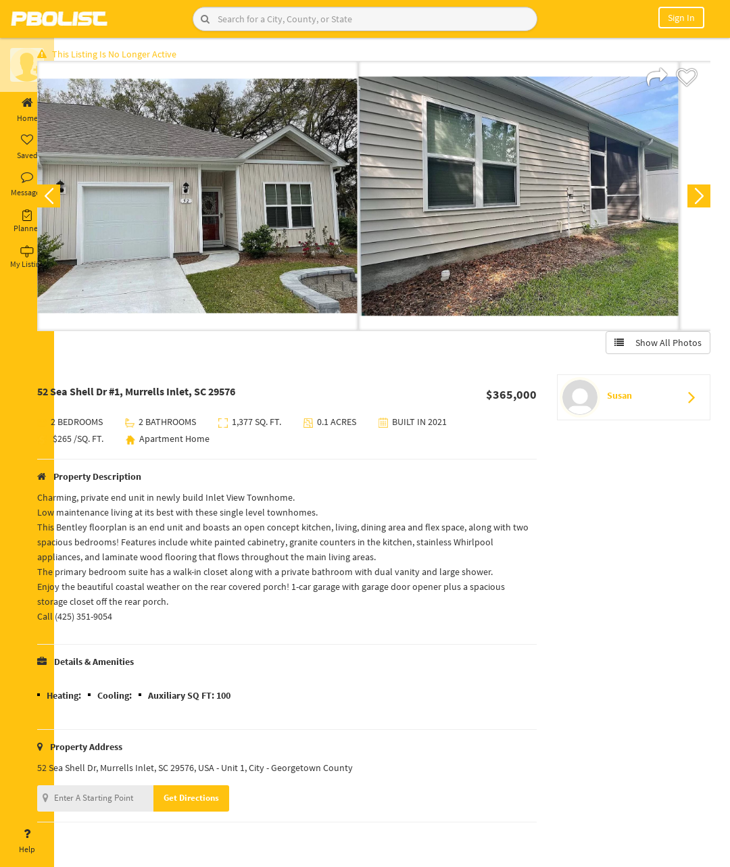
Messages (27, 184)
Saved (27, 147)
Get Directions (218, 802)
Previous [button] (75, 200)
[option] (224, 200)
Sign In (681, 17)
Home (27, 110)
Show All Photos (654, 347)
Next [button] (694, 200)
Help (27, 841)
